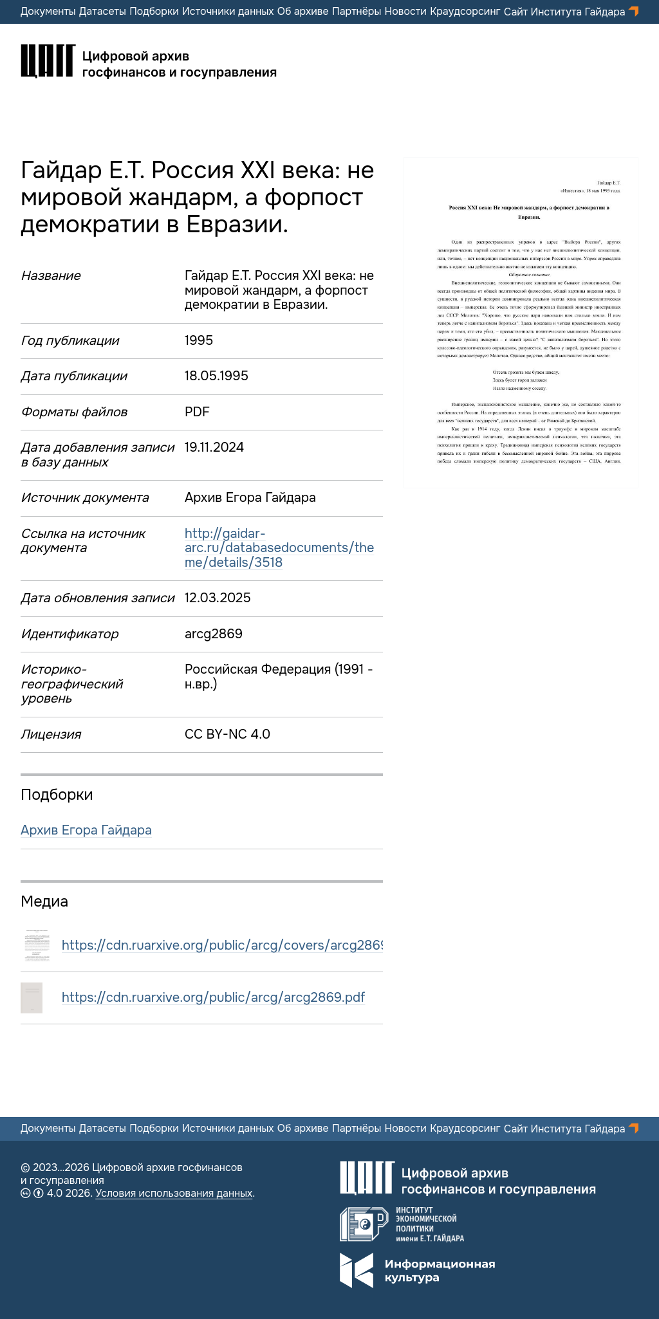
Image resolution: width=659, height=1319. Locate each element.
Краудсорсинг (465, 11)
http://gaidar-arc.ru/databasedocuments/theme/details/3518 (280, 548)
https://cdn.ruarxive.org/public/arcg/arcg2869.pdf (213, 998)
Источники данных (228, 11)
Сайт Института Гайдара (566, 12)
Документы (48, 11)
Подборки (154, 11)
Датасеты (102, 11)
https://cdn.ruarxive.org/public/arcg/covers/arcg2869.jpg (236, 945)
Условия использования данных (173, 1193)
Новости (406, 11)
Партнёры (356, 11)
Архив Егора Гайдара (86, 830)
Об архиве (303, 11)
